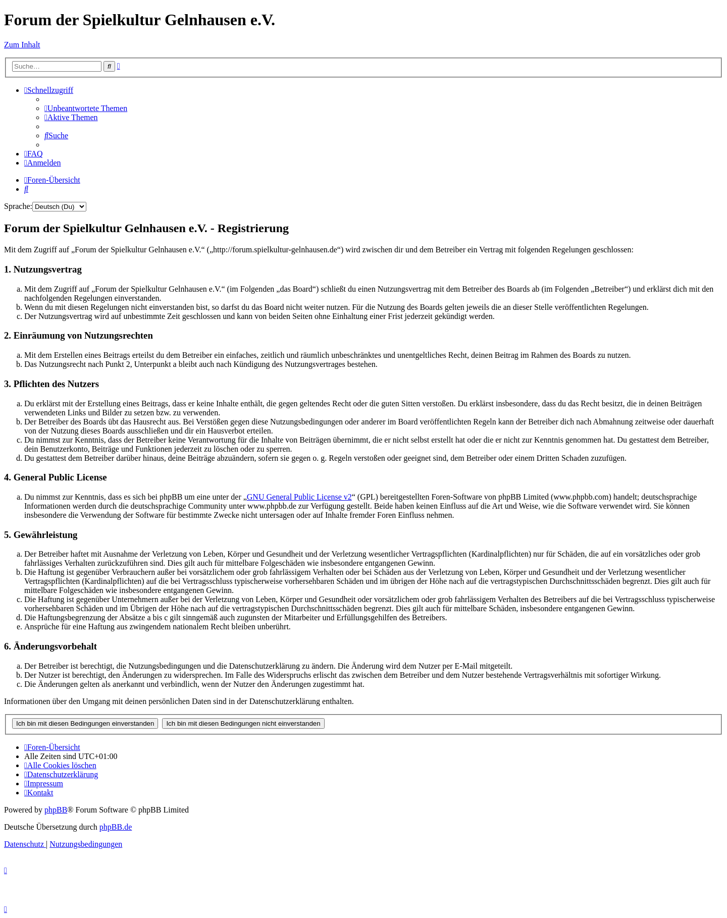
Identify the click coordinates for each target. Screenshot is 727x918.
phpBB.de (115, 827)
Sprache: (18, 206)
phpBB (55, 809)
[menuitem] (85, 108)
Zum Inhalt (22, 44)
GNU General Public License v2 (299, 497)
